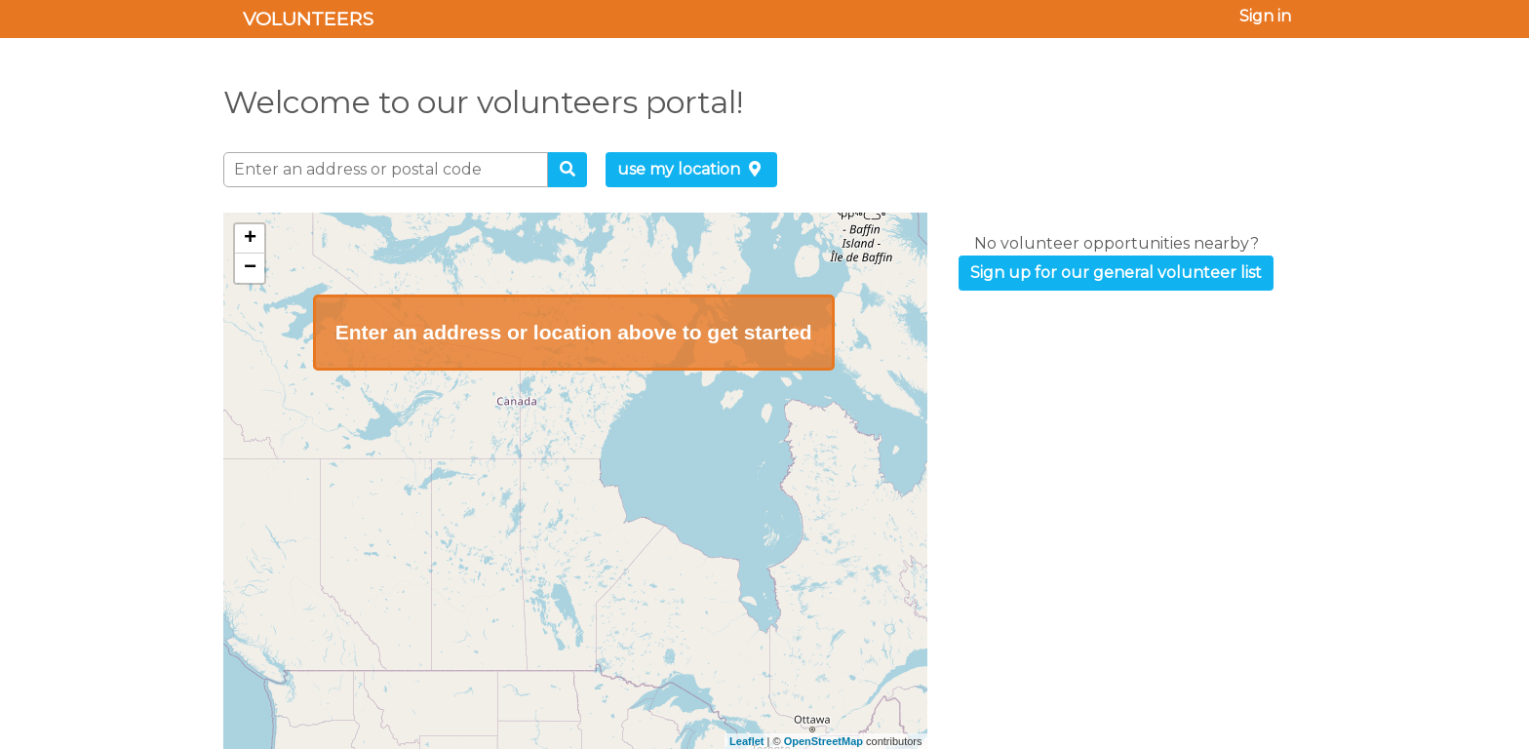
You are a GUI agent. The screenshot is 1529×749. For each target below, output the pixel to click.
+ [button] (250, 239)
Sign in (1265, 16)
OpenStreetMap (823, 741)
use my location (691, 169)
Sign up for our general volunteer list (1116, 272)
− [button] (250, 268)
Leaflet (746, 741)
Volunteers (308, 18)
